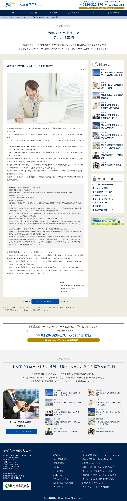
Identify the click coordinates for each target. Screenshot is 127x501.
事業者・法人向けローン (104, 195)
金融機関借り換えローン (104, 210)
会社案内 (53, 13)
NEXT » (64, 301)
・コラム (83, 451)
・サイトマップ (57, 487)
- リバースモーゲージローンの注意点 (95, 487)
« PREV (26, 301)
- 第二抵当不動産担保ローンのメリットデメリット (100, 455)
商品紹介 (33, 13)
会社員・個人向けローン (104, 199)
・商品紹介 (56, 455)
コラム (93, 13)
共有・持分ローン (101, 203)
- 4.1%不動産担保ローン (62, 459)
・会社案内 (56, 467)
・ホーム (55, 451)
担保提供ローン (101, 206)
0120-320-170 (53, 335)
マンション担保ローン (103, 188)
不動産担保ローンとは (103, 192)
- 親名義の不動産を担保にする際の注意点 (97, 459)
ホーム (13, 13)
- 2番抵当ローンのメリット (91, 463)
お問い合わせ (114, 13)
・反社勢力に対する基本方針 (63, 483)
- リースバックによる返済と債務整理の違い (98, 479)
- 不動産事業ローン (60, 463)
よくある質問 (73, 13)
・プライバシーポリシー (61, 479)
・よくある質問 (57, 471)
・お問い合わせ (57, 475)
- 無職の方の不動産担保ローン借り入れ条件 (98, 467)
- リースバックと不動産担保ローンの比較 (97, 471)
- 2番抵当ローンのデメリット (92, 483)
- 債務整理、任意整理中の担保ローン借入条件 (98, 475)
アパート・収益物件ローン (105, 185)
